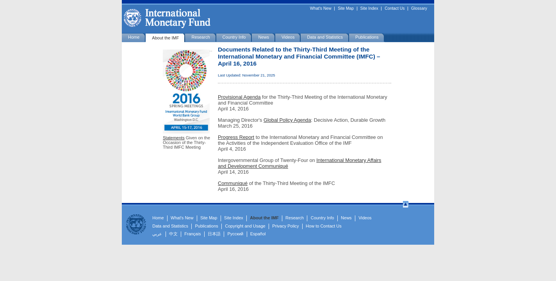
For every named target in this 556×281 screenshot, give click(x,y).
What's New (320, 9)
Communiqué (233, 183)
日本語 (214, 233)
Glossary (419, 9)
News (263, 37)
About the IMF (165, 38)
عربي (157, 233)
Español (258, 233)
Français (192, 233)
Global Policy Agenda (287, 120)
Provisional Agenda (239, 97)
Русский (235, 233)
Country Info (234, 37)
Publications (366, 37)
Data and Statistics (325, 37)
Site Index (369, 9)
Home (133, 37)
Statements (174, 137)
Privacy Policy (285, 226)
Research (200, 37)
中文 (173, 233)
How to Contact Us (324, 226)
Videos (288, 37)
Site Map (346, 9)
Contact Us (395, 9)
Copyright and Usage (245, 226)
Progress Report (236, 137)
